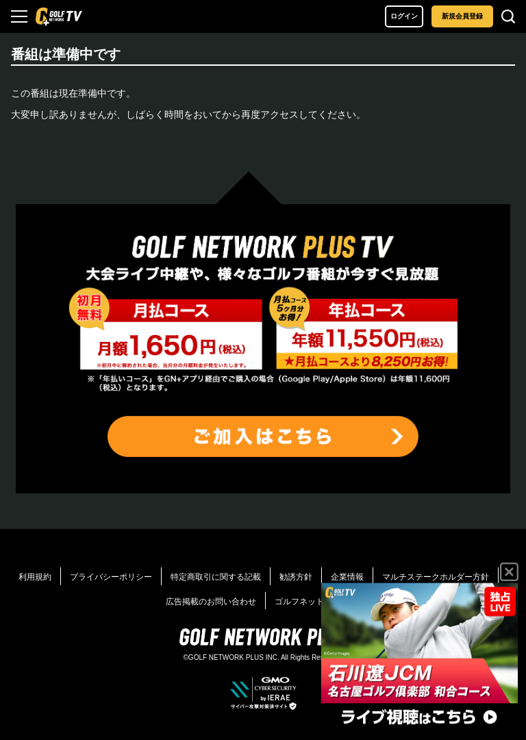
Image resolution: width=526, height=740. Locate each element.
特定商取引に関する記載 (216, 577)
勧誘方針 (295, 577)
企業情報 (347, 577)
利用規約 (34, 577)
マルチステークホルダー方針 (435, 577)
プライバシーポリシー (111, 577)
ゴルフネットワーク (317, 601)
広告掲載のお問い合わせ (211, 601)
